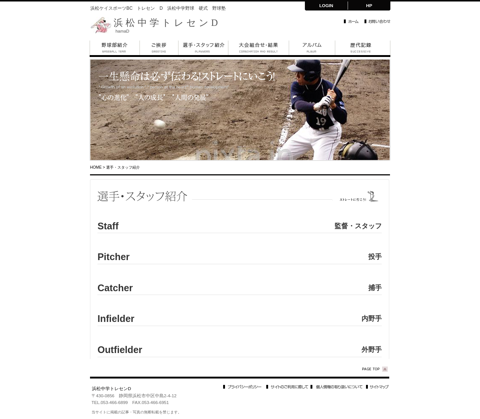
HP (369, 5)
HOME (96, 167)
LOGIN (326, 5)
